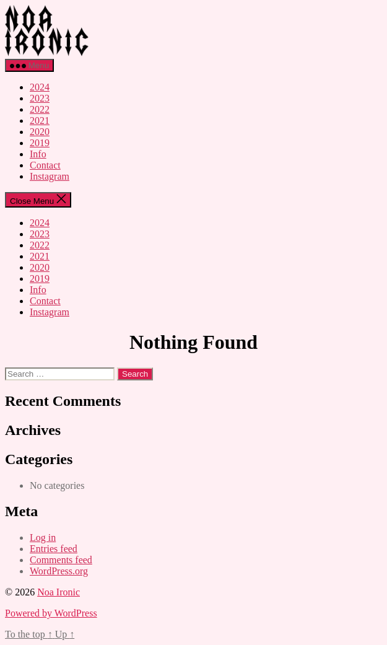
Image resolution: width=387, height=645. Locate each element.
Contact (45, 165)
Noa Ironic (58, 592)
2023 (40, 98)
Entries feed (53, 548)
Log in (43, 537)
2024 (40, 87)
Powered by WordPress (51, 613)
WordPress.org (59, 571)
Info (38, 154)
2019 (40, 143)
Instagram (49, 176)
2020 (40, 131)
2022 (40, 109)
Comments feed (61, 560)
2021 (40, 120)
